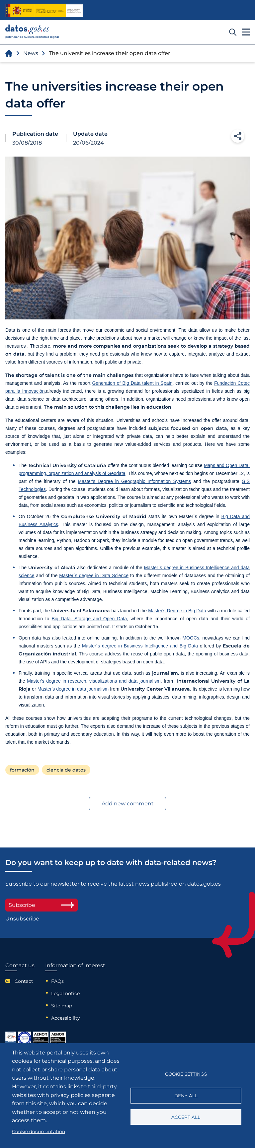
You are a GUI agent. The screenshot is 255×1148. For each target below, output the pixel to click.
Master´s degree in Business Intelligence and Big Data (140, 645)
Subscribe (41, 905)
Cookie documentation (38, 1131)
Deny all (186, 1095)
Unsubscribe (22, 918)
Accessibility (65, 1018)
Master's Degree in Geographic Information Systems (134, 481)
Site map (61, 1006)
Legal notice (65, 993)
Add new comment (128, 803)
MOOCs (190, 638)
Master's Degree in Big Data (177, 610)
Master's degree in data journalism (73, 689)
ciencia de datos (66, 770)
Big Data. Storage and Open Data (89, 618)
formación (22, 770)
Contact (24, 981)
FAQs (57, 981)
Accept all (185, 1117)
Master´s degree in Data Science (93, 575)
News (30, 53)
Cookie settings (186, 1074)
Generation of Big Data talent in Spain (132, 383)
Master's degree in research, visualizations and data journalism (94, 681)
